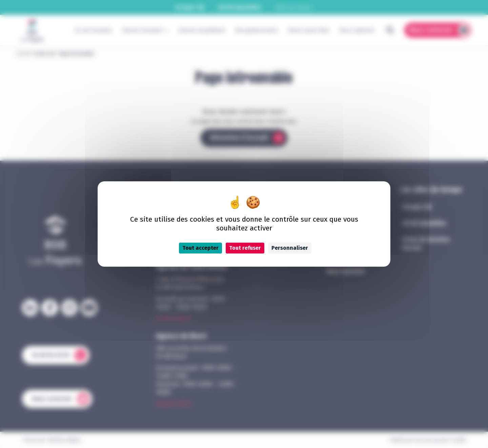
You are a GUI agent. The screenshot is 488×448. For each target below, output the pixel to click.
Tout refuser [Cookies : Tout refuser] (245, 248)
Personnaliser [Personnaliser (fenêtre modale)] (289, 248)
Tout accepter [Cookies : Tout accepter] (200, 248)
